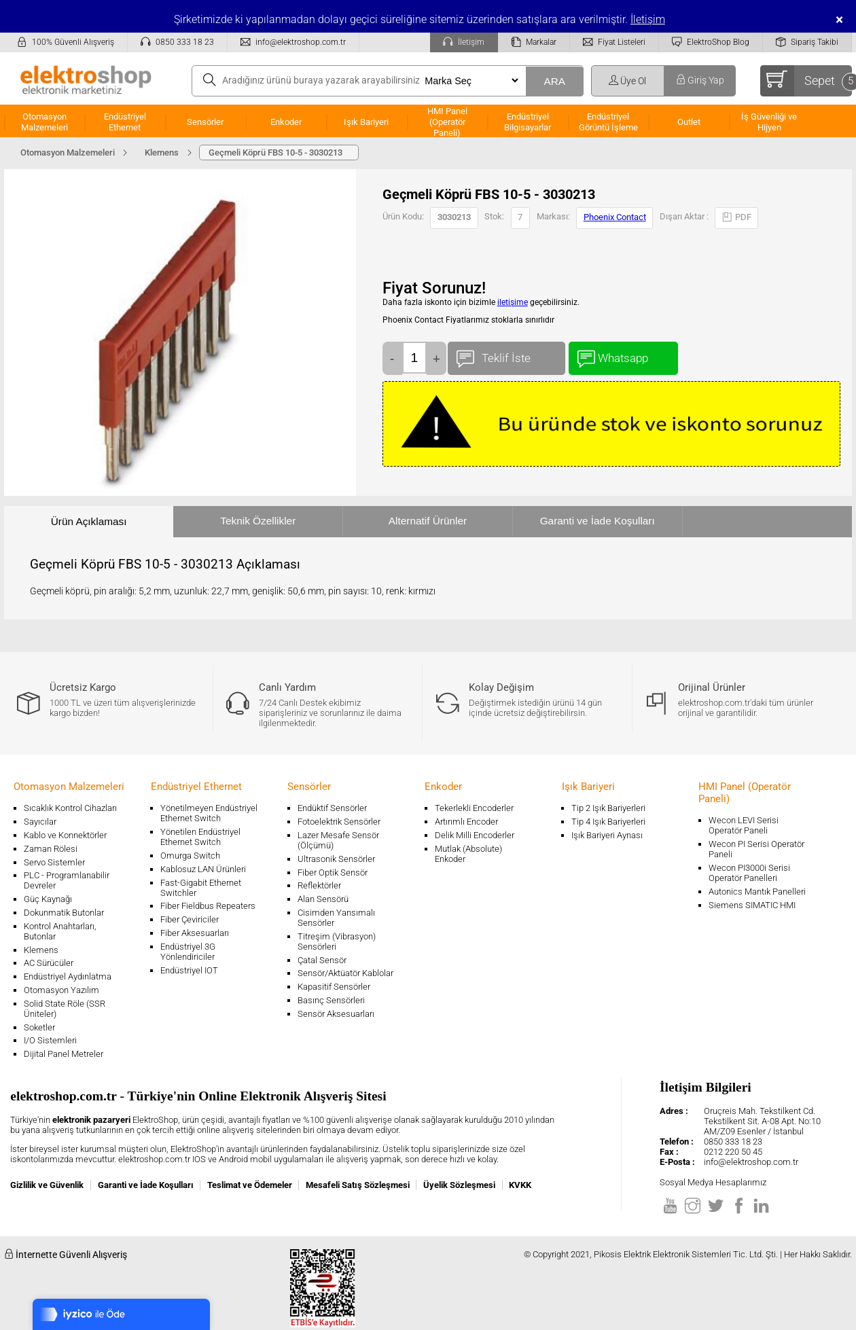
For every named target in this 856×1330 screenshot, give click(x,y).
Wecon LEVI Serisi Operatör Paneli (744, 825)
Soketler (39, 1027)
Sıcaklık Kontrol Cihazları (70, 808)
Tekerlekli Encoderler (474, 808)
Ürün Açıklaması (89, 521)
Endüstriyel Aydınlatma (67, 976)
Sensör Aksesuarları (336, 1014)
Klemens (41, 950)
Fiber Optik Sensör (333, 872)
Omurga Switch (190, 855)
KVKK (520, 1185)
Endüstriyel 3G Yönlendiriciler (187, 951)
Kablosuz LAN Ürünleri (203, 869)
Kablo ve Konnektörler (65, 835)
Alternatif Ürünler (428, 520)
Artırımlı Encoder (466, 821)
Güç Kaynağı (48, 899)
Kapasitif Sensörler (334, 987)
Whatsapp (623, 355)
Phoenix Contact (615, 217)
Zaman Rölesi (50, 849)
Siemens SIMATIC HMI (752, 905)
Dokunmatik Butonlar (64, 912)
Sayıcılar (40, 821)
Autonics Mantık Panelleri (757, 891)
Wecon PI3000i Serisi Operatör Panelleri (749, 873)
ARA (554, 81)
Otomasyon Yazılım (61, 990)
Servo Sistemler (54, 862)
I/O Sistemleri (50, 1040)
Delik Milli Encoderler (474, 835)
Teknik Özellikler (258, 520)
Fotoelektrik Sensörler (339, 821)
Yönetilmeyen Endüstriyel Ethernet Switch (208, 813)
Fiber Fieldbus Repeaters (207, 906)
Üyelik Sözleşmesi (459, 1185)
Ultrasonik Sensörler (336, 859)
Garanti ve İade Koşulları (597, 520)
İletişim (647, 19)
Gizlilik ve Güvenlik (47, 1185)
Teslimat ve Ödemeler (249, 1185)
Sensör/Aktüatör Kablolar (345, 973)
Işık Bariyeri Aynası (607, 835)
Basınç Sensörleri (331, 1000)
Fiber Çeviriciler (189, 919)
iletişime (512, 302)
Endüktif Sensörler (332, 808)
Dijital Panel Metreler (63, 1054)
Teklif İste (506, 355)
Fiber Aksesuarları (194, 933)
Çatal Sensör (322, 960)
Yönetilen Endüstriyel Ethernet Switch (200, 837)
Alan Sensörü (323, 899)
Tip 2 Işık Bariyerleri (608, 808)
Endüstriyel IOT (189, 970)
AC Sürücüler (48, 963)
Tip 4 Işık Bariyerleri (608, 821)
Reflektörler (319, 885)
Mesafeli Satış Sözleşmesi (358, 1185)
